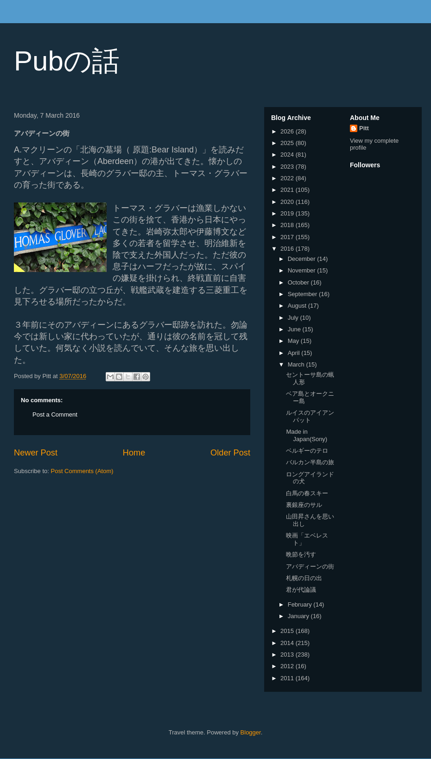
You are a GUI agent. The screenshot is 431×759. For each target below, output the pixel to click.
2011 (288, 678)
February (301, 604)
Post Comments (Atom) (82, 471)
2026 (288, 131)
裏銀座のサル (304, 504)
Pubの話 (67, 60)
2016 (288, 248)
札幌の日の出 (304, 578)
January (299, 616)
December (302, 258)
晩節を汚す (301, 554)
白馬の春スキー (307, 493)
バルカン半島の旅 (310, 462)
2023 (288, 166)
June (295, 329)
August (298, 305)
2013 (288, 654)
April (295, 352)
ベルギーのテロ (307, 450)
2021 (288, 189)
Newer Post (35, 452)
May (294, 340)
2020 (288, 201)
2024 (288, 154)
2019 (288, 213)
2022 (288, 178)
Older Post (230, 452)
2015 (288, 630)
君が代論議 (301, 589)
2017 (288, 237)
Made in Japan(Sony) (306, 435)
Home (134, 452)
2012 (288, 666)
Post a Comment (54, 414)
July (294, 317)
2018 (288, 224)
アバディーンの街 (310, 566)
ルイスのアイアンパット (310, 416)
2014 (288, 642)
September (303, 294)
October (299, 282)
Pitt (364, 128)
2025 (288, 142)
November (302, 270)
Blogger (251, 732)
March (297, 364)
